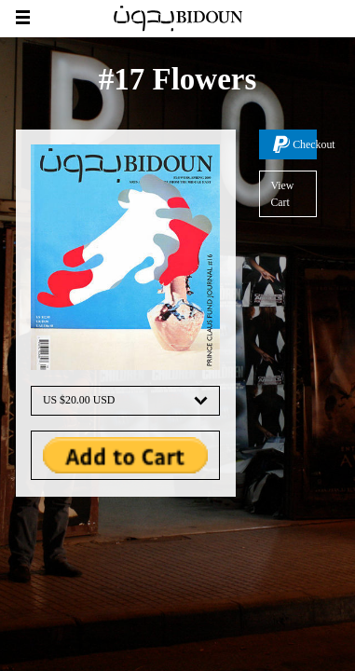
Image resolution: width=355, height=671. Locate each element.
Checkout (305, 144)
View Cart (282, 194)
